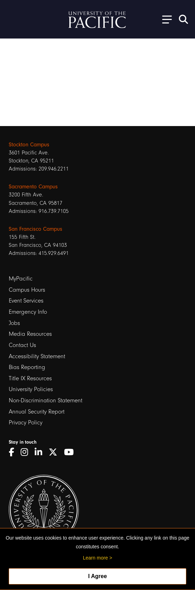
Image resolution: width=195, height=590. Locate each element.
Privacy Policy (25, 422)
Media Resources (30, 334)
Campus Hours (27, 289)
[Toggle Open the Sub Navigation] (164, 19)
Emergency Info (28, 311)
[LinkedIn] (41, 452)
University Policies (31, 389)
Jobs (14, 323)
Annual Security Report (36, 411)
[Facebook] (14, 452)
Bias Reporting (27, 367)
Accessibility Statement (37, 356)
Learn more (95, 558)
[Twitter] (55, 452)
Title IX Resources (30, 378)
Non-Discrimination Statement (45, 400)
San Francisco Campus (35, 229)
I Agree (97, 576)
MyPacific (21, 278)
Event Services (26, 300)
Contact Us (22, 345)
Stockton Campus (29, 144)
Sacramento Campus (33, 186)
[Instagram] (27, 452)
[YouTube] (71, 452)
